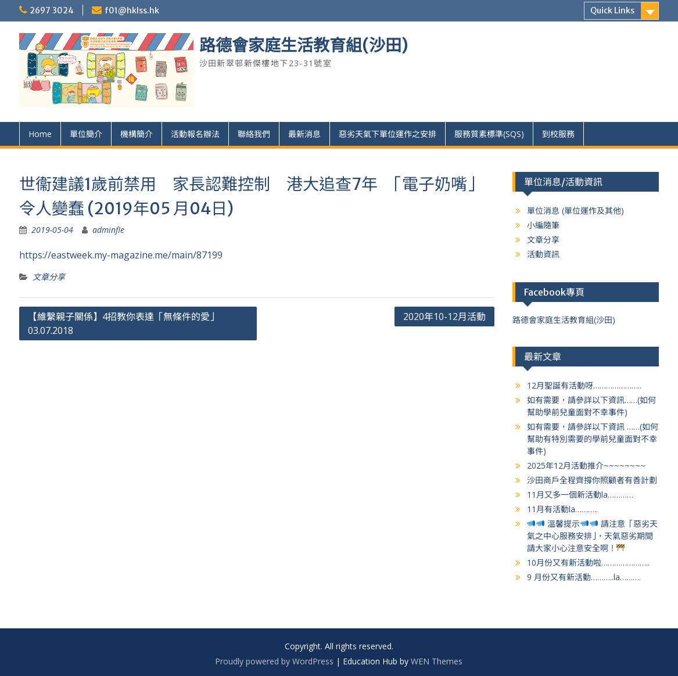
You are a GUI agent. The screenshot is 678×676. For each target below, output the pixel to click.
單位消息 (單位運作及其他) (575, 210)
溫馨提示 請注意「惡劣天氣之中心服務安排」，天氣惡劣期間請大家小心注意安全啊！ (592, 535)
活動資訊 (543, 254)
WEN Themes (436, 661)
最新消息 (304, 133)
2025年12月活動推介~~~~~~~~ (586, 465)
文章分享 (49, 276)
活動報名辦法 (195, 133)
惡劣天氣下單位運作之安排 (387, 133)
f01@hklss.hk (132, 10)
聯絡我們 (254, 133)
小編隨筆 (543, 225)
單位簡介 (86, 133)
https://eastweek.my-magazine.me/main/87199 (121, 255)
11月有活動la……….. (562, 509)
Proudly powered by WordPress (274, 661)
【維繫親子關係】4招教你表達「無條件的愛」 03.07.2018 (123, 323)
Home (40, 133)
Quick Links (612, 10)
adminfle (108, 229)
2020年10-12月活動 (444, 316)
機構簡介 (136, 133)
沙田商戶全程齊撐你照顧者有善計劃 (592, 480)
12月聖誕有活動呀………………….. (584, 385)
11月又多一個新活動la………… (580, 494)
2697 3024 (52, 10)
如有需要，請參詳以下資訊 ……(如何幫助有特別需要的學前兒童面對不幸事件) (592, 438)
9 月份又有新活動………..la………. (584, 576)
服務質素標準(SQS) (489, 133)
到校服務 (558, 133)
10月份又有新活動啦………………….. (588, 562)
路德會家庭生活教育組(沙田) (303, 45)
